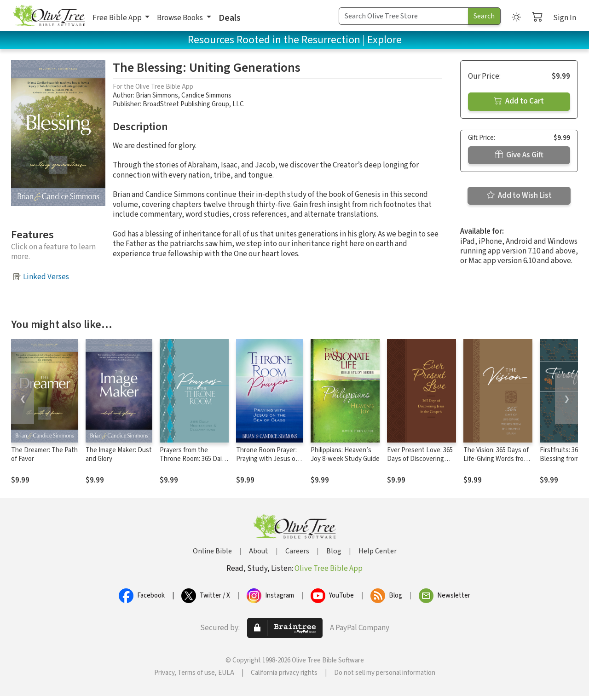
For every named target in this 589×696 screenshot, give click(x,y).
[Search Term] (403, 16)
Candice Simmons (206, 95)
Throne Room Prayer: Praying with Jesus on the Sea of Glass (267, 458)
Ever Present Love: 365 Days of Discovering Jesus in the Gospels (420, 458)
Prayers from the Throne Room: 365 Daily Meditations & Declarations (193, 463)
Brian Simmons (157, 95)
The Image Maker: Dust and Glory (119, 454)
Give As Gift (519, 155)
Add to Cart (519, 101)
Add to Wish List (519, 195)
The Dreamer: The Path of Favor (44, 454)
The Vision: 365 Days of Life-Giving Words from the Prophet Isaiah (496, 458)
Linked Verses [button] (46, 276)
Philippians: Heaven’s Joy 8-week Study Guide (345, 454)
